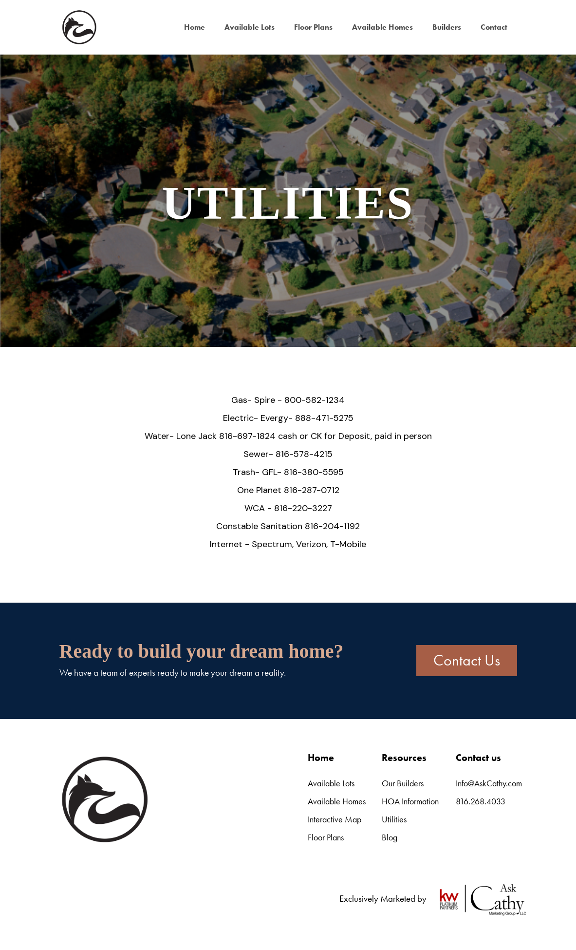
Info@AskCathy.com (489, 783)
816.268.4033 (480, 801)
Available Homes (382, 27)
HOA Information (410, 801)
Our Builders (403, 783)
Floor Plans (313, 27)
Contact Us (466, 660)
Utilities (394, 819)
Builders (446, 27)
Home (194, 27)
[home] (78, 27)
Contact (494, 27)
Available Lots (249, 27)
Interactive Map (334, 819)
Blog (389, 837)
